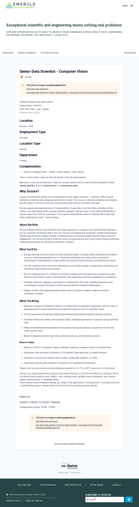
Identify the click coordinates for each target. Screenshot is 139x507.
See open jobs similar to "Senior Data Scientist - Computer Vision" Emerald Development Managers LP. (72, 93)
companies (27, 52)
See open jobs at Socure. (38, 89)
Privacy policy (63, 473)
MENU (127, 5)
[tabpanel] (69, 299)
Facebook (55, 402)
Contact (116, 484)
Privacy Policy (14, 500)
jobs (7, 52)
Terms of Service (34, 500)
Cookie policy (76, 473)
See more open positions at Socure (70, 444)
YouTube (24, 402)
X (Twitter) (44, 402)
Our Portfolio (73, 484)
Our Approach (48, 484)
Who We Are (24, 484)
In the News (96, 484)
